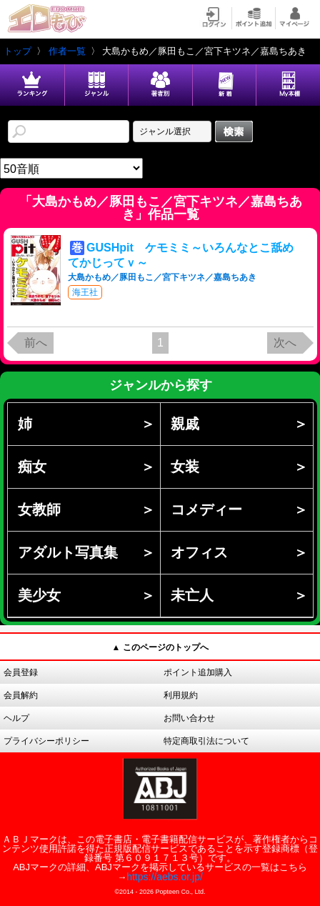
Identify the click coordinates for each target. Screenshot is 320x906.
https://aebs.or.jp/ (164, 876)
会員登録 (21, 672)
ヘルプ (16, 718)
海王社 (85, 292)
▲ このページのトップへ (159, 647)
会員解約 (21, 695)
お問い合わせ (189, 718)
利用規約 (181, 695)
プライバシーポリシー (46, 741)
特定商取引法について (206, 741)
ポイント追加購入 (198, 672)
